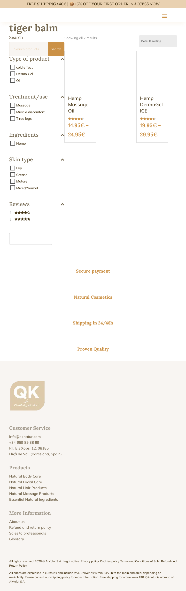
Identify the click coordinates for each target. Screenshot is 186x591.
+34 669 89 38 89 (24, 442)
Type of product (36, 59)
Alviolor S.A (17, 581)
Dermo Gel (24, 74)
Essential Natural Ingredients (33, 499)
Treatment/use (36, 97)
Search (56, 49)
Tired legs (24, 118)
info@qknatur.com (25, 436)
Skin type (36, 160)
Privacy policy (90, 561)
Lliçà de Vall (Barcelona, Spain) (35, 454)
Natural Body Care (25, 476)
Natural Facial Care (25, 482)
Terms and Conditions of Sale (140, 561)
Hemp (21, 143)
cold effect (24, 67)
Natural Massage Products (31, 493)
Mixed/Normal (27, 188)
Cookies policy (109, 561)
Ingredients (36, 135)
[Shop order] (158, 41)
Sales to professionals (27, 533)
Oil (18, 80)
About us (16, 521)
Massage (23, 105)
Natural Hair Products (27, 487)
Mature (21, 181)
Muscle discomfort (30, 112)
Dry (19, 168)
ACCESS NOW (147, 3)
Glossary (16, 539)
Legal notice (71, 561)
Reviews (36, 204)
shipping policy (60, 577)
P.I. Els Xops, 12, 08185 (29, 448)
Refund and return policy (30, 527)
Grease (21, 174)
